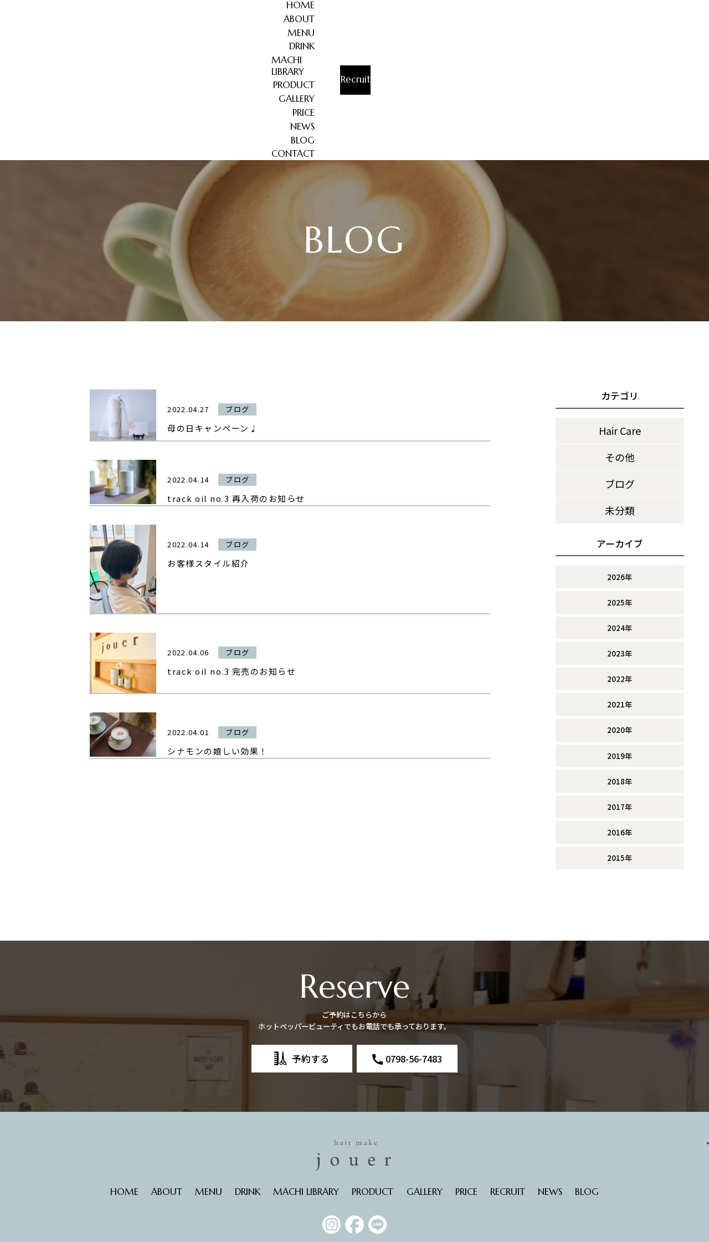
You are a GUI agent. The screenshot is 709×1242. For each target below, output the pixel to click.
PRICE (508, 7)
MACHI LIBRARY (349, 7)
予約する (311, 938)
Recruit (656, 14)
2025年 (619, 482)
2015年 (619, 738)
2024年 (619, 508)
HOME (169, 7)
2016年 (619, 712)
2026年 (619, 456)
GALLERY (467, 7)
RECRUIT (507, 1071)
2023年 (619, 533)
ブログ (620, 364)
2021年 (619, 584)
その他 (620, 337)
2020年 (619, 610)
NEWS (543, 7)
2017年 (619, 687)
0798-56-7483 (414, 938)
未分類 (620, 390)
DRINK (291, 7)
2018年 (619, 661)
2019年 (619, 635)
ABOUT (211, 7)
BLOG (580, 7)
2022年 (619, 559)
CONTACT (570, 21)
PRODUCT (415, 7)
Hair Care (620, 311)
